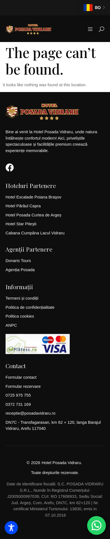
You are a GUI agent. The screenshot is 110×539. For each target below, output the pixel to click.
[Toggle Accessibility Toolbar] (11, 527)
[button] (90, 29)
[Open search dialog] (101, 30)
